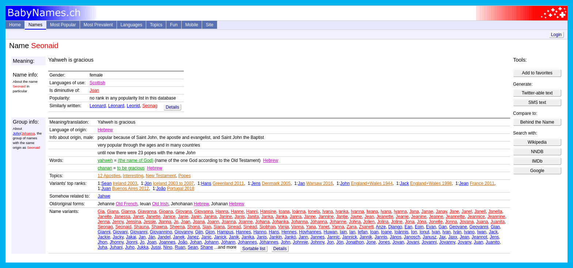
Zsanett (366, 226)
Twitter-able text (537, 93)
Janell (480, 211)
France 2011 (482, 183)
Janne (310, 216)
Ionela (314, 211)
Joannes (167, 242)
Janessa (122, 216)
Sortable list (253, 248)
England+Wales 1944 (371, 183)
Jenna (104, 221)
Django (395, 226)
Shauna (141, 226)
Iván (457, 231)
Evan (431, 226)
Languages (131, 24)
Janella (495, 211)
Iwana (372, 211)
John (16, 133)
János (395, 237)
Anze (381, 226)
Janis (240, 216)
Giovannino (161, 231)
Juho (129, 247)
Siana (219, 226)
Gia (101, 211)
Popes (184, 175)
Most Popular (63, 24)
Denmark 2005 (276, 183)
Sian (206, 226)
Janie (183, 216)
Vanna (297, 226)
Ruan (180, 247)
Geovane (458, 226)
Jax (442, 237)
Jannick (349, 237)
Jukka (142, 247)
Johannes (247, 242)
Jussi (156, 247)
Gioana (166, 211)
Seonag (149, 105)
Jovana (466, 221)
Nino (167, 247)
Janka (267, 216)
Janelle (104, 216)
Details (172, 107)
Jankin (275, 237)
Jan (301, 183)
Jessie (150, 221)
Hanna (222, 211)
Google (537, 170)
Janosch (412, 237)
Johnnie (300, 242)
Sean (106, 183)
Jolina (382, 221)
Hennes (288, 231)
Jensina (133, 221)
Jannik (366, 237)
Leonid (133, 105)
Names (35, 24)
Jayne (356, 216)
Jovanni (429, 242)
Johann (211, 242)
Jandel (164, 237)
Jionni (131, 242)
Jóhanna (318, 221)
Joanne (245, 221)
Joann (213, 221)
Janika (248, 237)
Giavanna (147, 211)
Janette (153, 216)
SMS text (537, 102)
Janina (210, 216)
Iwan (481, 231)
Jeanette (384, 216)
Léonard (116, 105)
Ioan (374, 231)
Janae (427, 211)
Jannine (326, 216)
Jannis (381, 237)
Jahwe (104, 196)
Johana (262, 221)
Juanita (497, 221)
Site (209, 24)
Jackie (104, 237)
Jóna (421, 221)
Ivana (327, 211)
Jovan (398, 242)
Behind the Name (537, 122)
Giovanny (184, 231)
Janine (225, 216)
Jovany (464, 242)
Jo (176, 221)
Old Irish (160, 203)
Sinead (234, 226)
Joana (199, 221)
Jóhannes (268, 242)
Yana (311, 226)
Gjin (199, 231)
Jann (303, 237)
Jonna (451, 221)
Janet (138, 216)
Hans (206, 183)
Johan (196, 242)
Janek (179, 237)
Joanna (228, 221)
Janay (441, 211)
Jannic (333, 237)
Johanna (28, 133)
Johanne (338, 221)
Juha (102, 247)
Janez (193, 237)
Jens (256, 183)
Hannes (243, 231)
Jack (404, 183)
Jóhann (228, 242)
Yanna (338, 226)
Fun (174, 24)
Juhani (116, 247)
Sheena (177, 226)
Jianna (164, 221)
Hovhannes (310, 231)
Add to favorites (537, 72)
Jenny (118, 221)
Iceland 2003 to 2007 (173, 183)
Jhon (102, 242)
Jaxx (453, 237)
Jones (384, 242)
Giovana (183, 211)
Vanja (283, 226)
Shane (206, 247)
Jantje (342, 216)
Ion (414, 231)
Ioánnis (401, 231)
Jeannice (476, 216)
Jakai (131, 237)
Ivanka (341, 211)
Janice (169, 216)
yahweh (105, 160)
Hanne (237, 211)
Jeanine (418, 216)
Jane (454, 211)
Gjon (210, 231)
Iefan (363, 231)
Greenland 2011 (228, 183)
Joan (94, 90)
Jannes (318, 237)
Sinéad (250, 226)
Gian (495, 226)
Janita (253, 216)
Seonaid (123, 226)
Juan (106, 188)
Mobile (191, 24)
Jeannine (496, 216)
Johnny (318, 242)
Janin (196, 216)
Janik (234, 237)
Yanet (323, 226)
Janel (467, 211)
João (161, 188)
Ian (352, 231)
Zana (351, 226)
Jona (409, 221)
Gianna (128, 211)
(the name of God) (135, 160)
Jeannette (455, 216)
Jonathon (355, 242)
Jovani (412, 242)
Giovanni (138, 231)
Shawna (159, 226)
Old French (126, 203)
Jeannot (479, 237)
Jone (371, 242)
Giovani (120, 231)
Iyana (385, 211)
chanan (105, 168)
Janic (206, 237)
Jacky (118, 237)
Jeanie (402, 216)
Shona (193, 226)
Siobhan (267, 226)
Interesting (133, 175)
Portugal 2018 (180, 188)
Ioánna (299, 211)
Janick (220, 237)
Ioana (283, 211)
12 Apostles (109, 175)
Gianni (104, 231)
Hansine (268, 211)
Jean (463, 183)
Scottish (97, 82)
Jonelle (436, 221)
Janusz (429, 237)
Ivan (436, 231)
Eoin (419, 226)
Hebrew (105, 129)
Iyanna (400, 211)
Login (556, 34)
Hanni (252, 211)
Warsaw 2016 (319, 183)
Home (15, 24)
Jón (147, 183)
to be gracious (130, 168)
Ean (408, 226)
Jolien (369, 221)
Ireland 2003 (125, 183)
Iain (343, 231)
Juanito (493, 242)
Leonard (98, 105)
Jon (330, 242)
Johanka (280, 221)
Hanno (259, 231)
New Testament (161, 175)
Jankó (290, 237)
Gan (443, 226)
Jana (414, 211)
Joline (396, 221)
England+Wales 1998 (431, 183)
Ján (151, 237)
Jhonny (117, 242)
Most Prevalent (98, 24)
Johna (355, 221)
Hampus (225, 231)
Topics (156, 24)
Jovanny (447, 242)
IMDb (537, 161)
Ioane (386, 231)
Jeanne (436, 216)
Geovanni (479, 226)
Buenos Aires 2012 (130, 188)
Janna (295, 216)
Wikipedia (537, 142)
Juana (482, 221)
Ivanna (357, 211)
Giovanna (203, 211)
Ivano (469, 231)
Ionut (424, 231)
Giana (113, 211)
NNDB (537, 151)
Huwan (330, 231)
